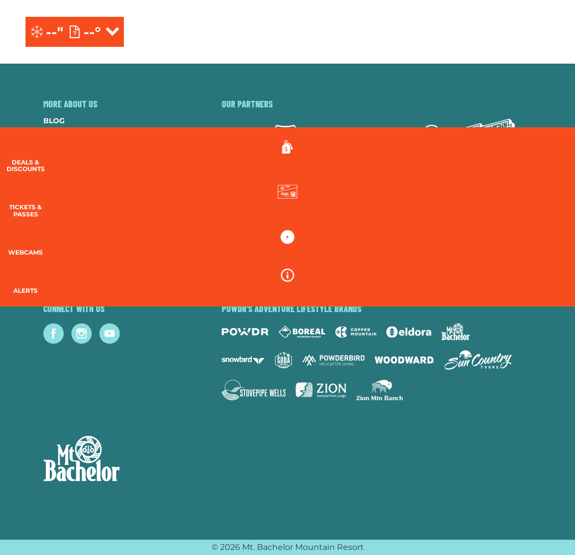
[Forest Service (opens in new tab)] (285, 138)
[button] (549, 207)
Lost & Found (71, 271)
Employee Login (76, 216)
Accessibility (71, 230)
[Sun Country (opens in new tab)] (478, 360)
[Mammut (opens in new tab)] (432, 138)
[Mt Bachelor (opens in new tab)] (455, 331)
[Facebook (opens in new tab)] (53, 333)
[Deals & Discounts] (549, 158)
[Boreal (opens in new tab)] (302, 332)
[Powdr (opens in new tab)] (245, 332)
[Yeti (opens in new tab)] (330, 138)
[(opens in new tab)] (501, 32)
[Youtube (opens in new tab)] (109, 333)
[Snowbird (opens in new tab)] (243, 360)
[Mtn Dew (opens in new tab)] (489, 138)
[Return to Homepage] (287, 32)
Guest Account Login (88, 258)
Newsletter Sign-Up (85, 244)
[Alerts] (549, 295)
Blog (54, 120)
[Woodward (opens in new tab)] (404, 360)
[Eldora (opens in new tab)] (408, 332)
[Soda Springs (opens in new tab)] (283, 360)
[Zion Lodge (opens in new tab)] (321, 390)
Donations (66, 175)
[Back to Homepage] (119, 460)
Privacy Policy (74, 203)
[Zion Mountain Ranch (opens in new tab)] (379, 390)
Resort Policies (76, 189)
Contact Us (67, 148)
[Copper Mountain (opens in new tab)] (356, 332)
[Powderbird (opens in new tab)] (333, 360)
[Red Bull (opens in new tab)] (381, 138)
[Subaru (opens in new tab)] (241, 139)
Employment (69, 161)
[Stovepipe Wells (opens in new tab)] (254, 390)
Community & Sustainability (103, 134)
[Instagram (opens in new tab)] (81, 333)
